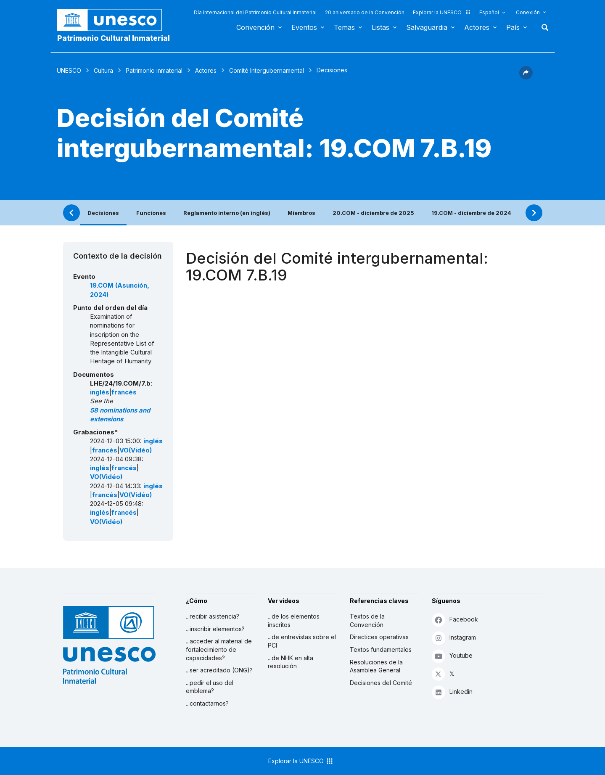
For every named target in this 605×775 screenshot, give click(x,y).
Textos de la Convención (367, 620)
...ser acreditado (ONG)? (219, 670)
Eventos (304, 27)
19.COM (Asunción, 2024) (119, 290)
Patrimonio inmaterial (154, 70)
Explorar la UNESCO (442, 12)
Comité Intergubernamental (266, 70)
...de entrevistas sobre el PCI (302, 641)
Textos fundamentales (381, 649)
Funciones (151, 212)
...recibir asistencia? (212, 616)
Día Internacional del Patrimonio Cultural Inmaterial (255, 12)
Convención (255, 27)
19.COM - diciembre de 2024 (471, 212)
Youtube (452, 655)
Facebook (455, 619)
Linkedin (452, 691)
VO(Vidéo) (135, 450)
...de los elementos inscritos (294, 620)
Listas (380, 27)
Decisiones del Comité (381, 682)
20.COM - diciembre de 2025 (373, 212)
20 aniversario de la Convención (364, 12)
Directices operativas (379, 636)
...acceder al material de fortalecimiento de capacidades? (219, 649)
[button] (526, 77)
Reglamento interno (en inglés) (226, 212)
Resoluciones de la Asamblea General (376, 666)
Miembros (301, 212)
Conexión (528, 12)
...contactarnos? (207, 703)
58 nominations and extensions (120, 415)
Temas (344, 27)
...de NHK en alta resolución (290, 662)
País (513, 27)
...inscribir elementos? (215, 628)
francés (124, 392)
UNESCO (69, 70)
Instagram (454, 637)
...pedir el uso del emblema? (209, 687)
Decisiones (103, 212)
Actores (476, 27)
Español (489, 12)
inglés (99, 392)
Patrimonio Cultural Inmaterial (113, 38)
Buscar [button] (542, 27)
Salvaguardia (426, 27)
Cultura (103, 70)
